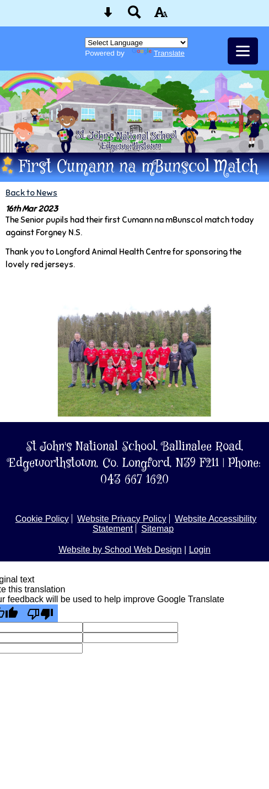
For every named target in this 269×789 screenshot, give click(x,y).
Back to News (31, 192)
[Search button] (134, 15)
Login (200, 549)
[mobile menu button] (243, 50)
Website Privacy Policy (121, 518)
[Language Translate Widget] (136, 42)
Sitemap (157, 528)
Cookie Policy (42, 518)
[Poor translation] (40, 613)
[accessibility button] (161, 15)
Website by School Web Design (120, 549)
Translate (158, 53)
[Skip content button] (108, 15)
